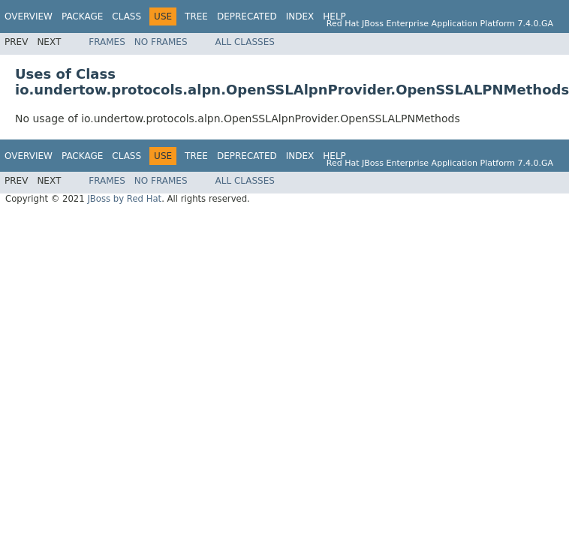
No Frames (161, 42)
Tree (196, 16)
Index (300, 16)
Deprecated (247, 16)
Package (82, 16)
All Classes (245, 42)
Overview (29, 16)
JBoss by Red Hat (124, 199)
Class (126, 16)
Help (334, 16)
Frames (107, 42)
